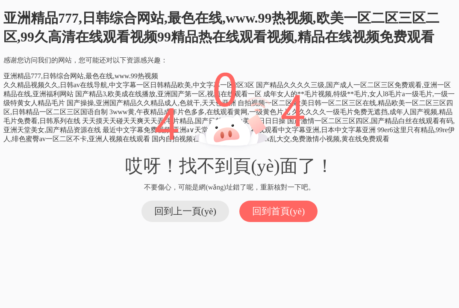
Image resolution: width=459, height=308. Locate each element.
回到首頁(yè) (278, 211)
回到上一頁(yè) (185, 211)
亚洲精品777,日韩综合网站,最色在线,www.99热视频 (80, 76)
